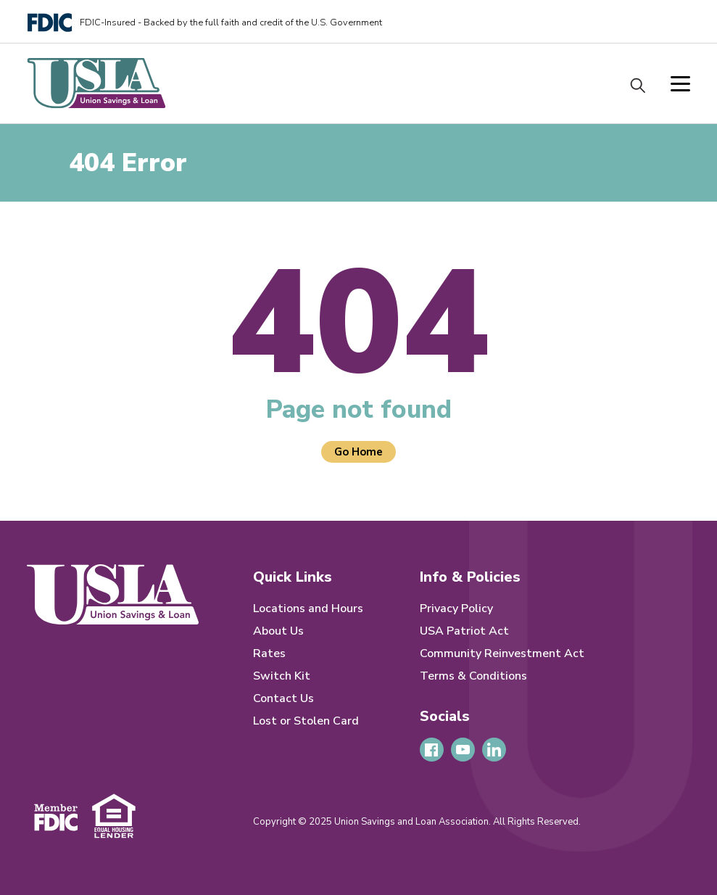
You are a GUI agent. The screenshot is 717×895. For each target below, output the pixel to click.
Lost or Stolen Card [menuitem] (306, 721)
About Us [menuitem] (278, 631)
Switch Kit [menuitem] (281, 676)
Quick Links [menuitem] (292, 577)
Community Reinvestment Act (502, 653)
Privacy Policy (456, 608)
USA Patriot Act (464, 631)
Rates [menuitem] (269, 653)
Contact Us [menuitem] (283, 698)
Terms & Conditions (473, 676)
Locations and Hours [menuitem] (308, 608)
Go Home (358, 452)
